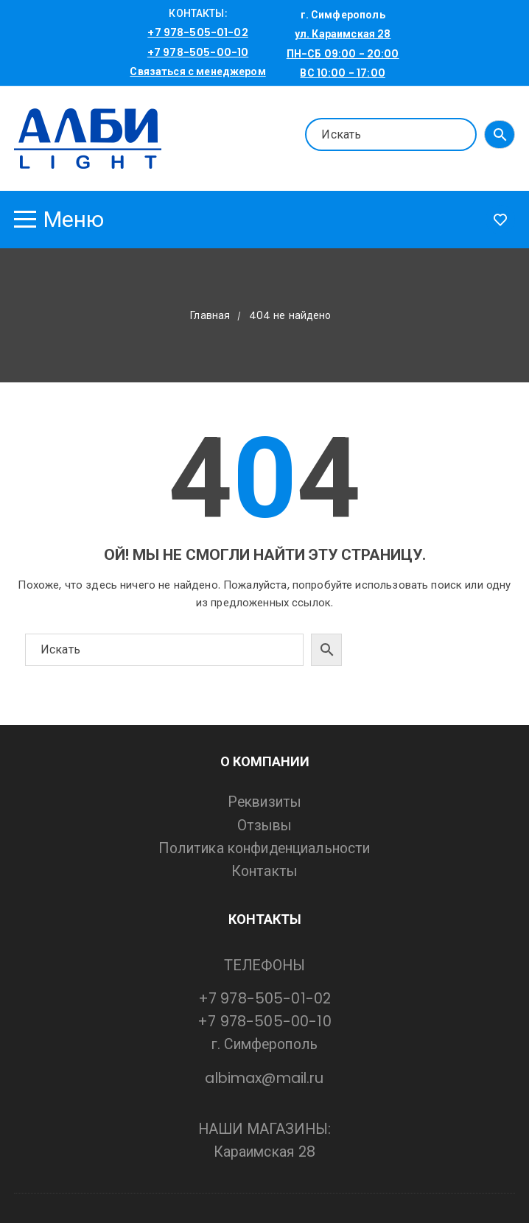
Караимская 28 (265, 1152)
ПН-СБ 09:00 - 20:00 (343, 53)
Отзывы (264, 825)
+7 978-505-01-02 (197, 32)
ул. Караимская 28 (343, 34)
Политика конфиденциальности (264, 848)
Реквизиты (264, 802)
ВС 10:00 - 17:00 (342, 73)
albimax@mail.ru (264, 1078)
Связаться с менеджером (197, 71)
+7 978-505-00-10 (197, 52)
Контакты (264, 871)
